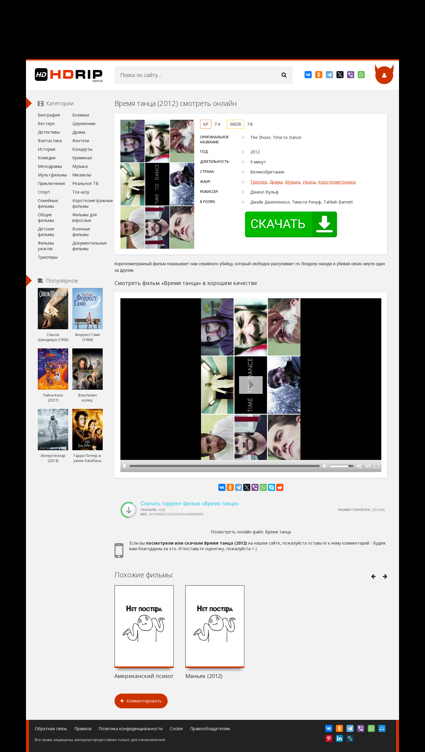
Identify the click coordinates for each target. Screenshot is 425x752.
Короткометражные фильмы (87, 203)
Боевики (80, 115)
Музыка (292, 182)
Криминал (82, 157)
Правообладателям (210, 728)
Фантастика (50, 140)
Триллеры (48, 257)
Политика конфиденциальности (131, 728)
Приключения (51, 183)
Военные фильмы (81, 231)
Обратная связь (51, 728)
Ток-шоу (80, 192)
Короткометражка (337, 182)
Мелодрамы (50, 166)
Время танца (278, 532)
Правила (82, 728)
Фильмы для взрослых (84, 217)
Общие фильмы (46, 217)
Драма (275, 182)
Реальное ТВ (85, 183)
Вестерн (46, 123)
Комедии (46, 157)
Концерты (82, 149)
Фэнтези (80, 140)
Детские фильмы (46, 231)
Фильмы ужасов (46, 245)
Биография (49, 115)
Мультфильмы (52, 175)
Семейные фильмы (48, 203)
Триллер (258, 182)
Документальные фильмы (87, 245)
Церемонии (83, 123)
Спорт (44, 192)
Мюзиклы (81, 175)
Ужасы (309, 182)
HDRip (64, 75)
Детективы (49, 132)
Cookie (176, 728)
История (46, 149)
